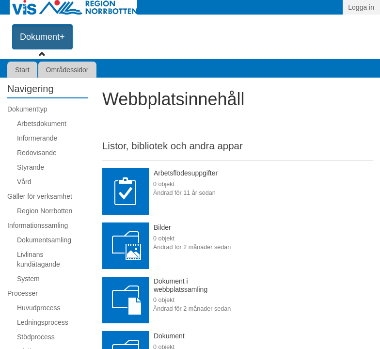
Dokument (169, 336)
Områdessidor (67, 70)
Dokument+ (42, 37)
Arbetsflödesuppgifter (186, 173)
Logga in (361, 7)
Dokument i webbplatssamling (180, 285)
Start (22, 70)
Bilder (162, 227)
